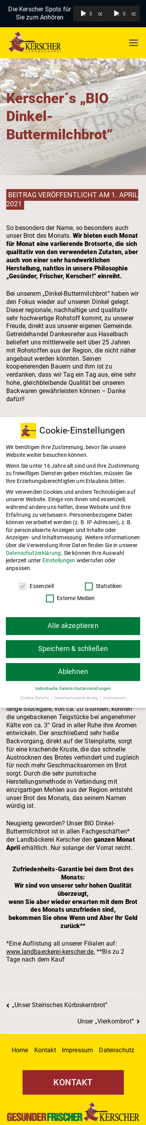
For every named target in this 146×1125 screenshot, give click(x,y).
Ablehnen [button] (73, 666)
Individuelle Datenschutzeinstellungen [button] (73, 682)
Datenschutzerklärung (33, 547)
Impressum (77, 1050)
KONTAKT (72, 1082)
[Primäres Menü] (133, 42)
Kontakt (45, 1050)
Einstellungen (59, 554)
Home (20, 1050)
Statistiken (103, 580)
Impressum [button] (114, 692)
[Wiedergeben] (83, 14)
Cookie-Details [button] (35, 692)
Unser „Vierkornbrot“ (105, 1021)
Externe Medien (70, 592)
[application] (90, 13)
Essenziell (36, 580)
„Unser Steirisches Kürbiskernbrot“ (59, 1005)
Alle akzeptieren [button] (73, 620)
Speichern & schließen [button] (73, 643)
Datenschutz (116, 1050)
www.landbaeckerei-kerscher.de (50, 951)
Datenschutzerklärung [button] (76, 692)
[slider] (91, 14)
